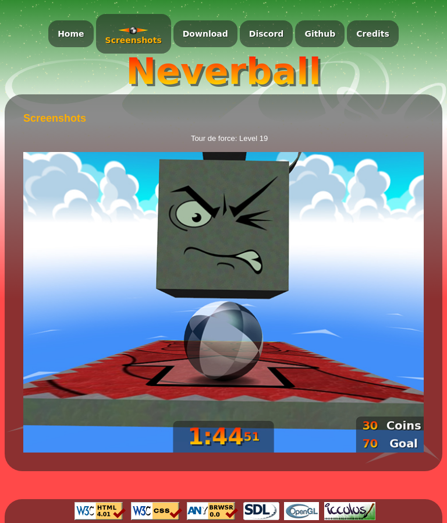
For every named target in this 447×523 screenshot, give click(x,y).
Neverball (223, 71)
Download (205, 33)
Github (319, 33)
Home (71, 33)
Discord (266, 33)
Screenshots (133, 40)
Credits (372, 33)
